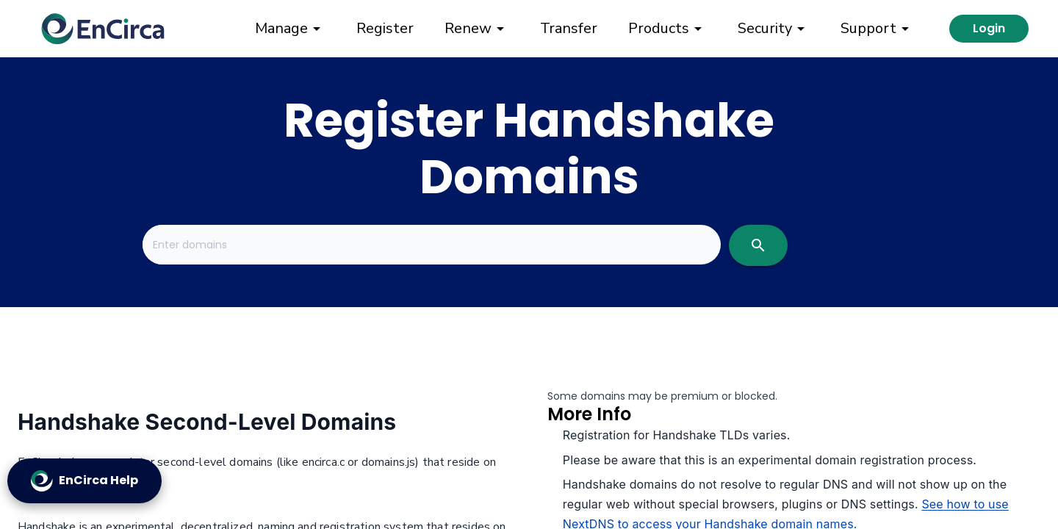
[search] (758, 245)
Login (989, 28)
